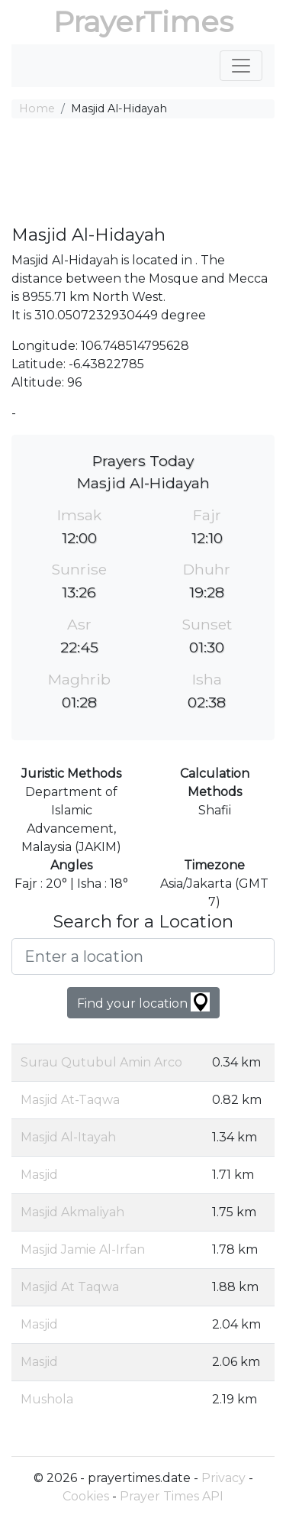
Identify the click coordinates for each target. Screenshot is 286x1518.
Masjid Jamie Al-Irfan (83, 1249)
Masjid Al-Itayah (68, 1137)
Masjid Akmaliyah (72, 1212)
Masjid (39, 1174)
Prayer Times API (171, 1496)
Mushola (47, 1399)
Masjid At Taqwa (70, 1287)
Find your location (143, 1001)
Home (37, 108)
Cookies (86, 1496)
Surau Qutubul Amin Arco (101, 1062)
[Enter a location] (143, 956)
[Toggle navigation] (241, 65)
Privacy (223, 1478)
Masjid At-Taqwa (70, 1099)
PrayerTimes (143, 22)
